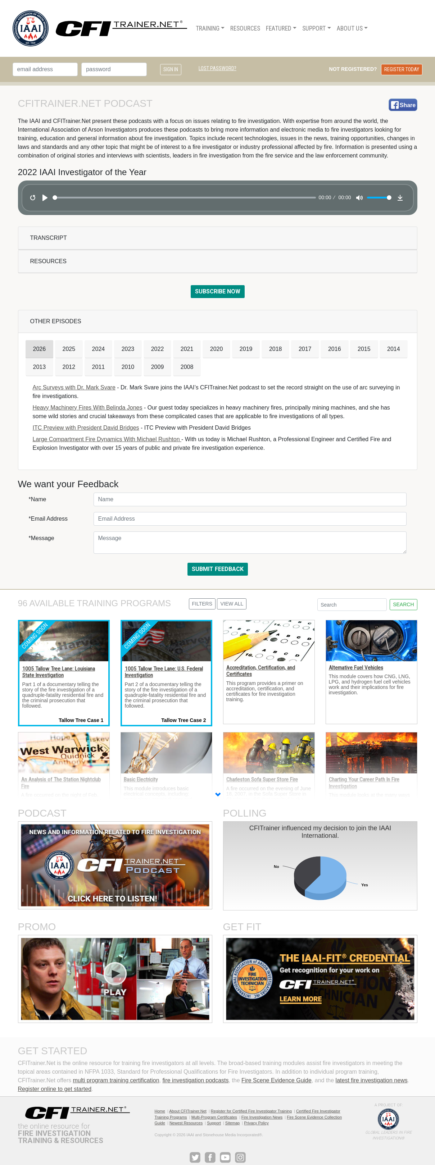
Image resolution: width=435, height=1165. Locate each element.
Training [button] (207, 28)
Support (214, 1123)
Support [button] (314, 28)
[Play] (45, 198)
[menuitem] (210, 28)
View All (231, 604)
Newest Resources (186, 1123)
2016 (334, 349)
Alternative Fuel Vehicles (356, 667)
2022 (157, 349)
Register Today (401, 69)
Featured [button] (278, 28)
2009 (157, 367)
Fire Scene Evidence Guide (276, 1080)
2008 (187, 367)
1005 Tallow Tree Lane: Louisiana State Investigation (58, 672)
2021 (187, 349)
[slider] (184, 197)
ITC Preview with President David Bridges (86, 428)
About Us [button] (350, 28)
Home (160, 1111)
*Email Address (48, 519)
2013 (39, 367)
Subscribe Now (217, 291)
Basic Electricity (141, 779)
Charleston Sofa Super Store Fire (262, 779)
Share (408, 105)
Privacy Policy (256, 1123)
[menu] (282, 28)
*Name (37, 499)
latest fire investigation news (372, 1080)
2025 (69, 349)
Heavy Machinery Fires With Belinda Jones (87, 408)
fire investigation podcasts (195, 1080)
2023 (128, 349)
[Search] (352, 604)
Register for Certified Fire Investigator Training (251, 1111)
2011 (98, 367)
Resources (48, 261)
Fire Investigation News (261, 1117)
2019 (246, 349)
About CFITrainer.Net (188, 1111)
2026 (39, 349)
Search (403, 604)
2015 (364, 349)
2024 (98, 349)
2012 (69, 367)
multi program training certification (116, 1080)
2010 (128, 367)
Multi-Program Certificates (214, 1117)
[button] (218, 795)
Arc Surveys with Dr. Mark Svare (74, 387)
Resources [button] (245, 28)
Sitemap (232, 1123)
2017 (305, 349)
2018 (275, 349)
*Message (41, 538)
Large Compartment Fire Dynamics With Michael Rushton (107, 439)
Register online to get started (55, 1089)
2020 (216, 349)
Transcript (48, 238)
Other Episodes (55, 321)
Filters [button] (202, 604)
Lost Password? (217, 68)
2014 (393, 349)
